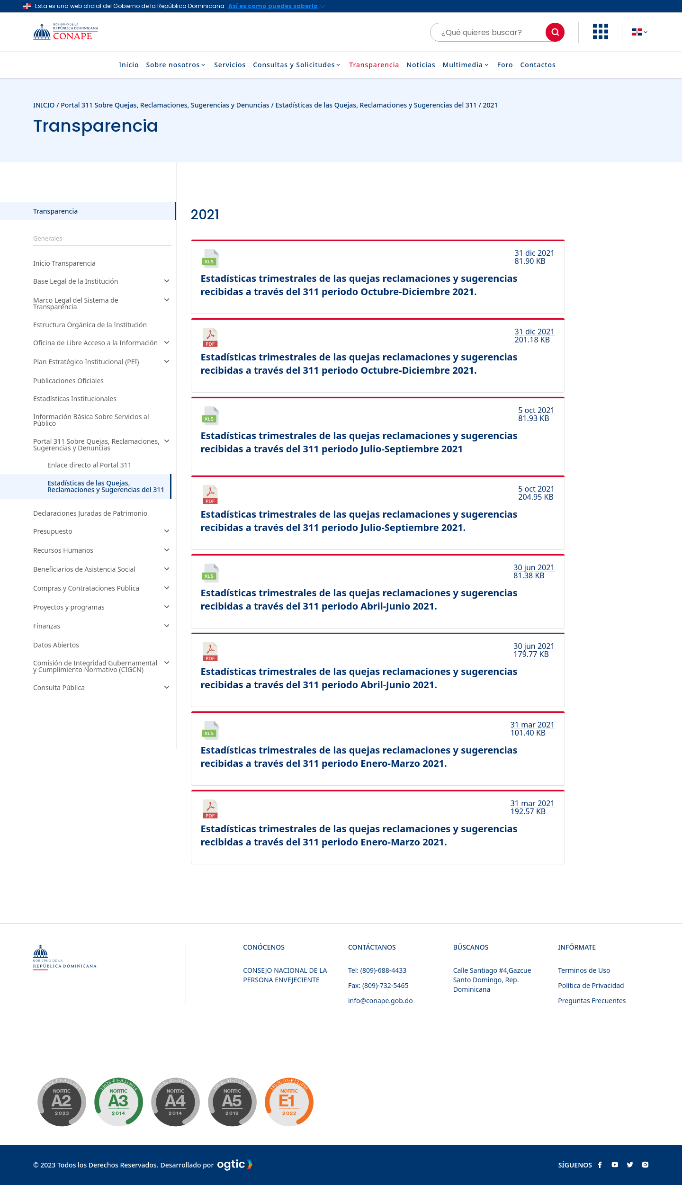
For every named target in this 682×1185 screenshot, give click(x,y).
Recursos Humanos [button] (102, 551)
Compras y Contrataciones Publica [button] (102, 588)
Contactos (538, 65)
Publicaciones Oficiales (68, 380)
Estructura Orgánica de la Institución (90, 325)
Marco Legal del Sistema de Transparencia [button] (102, 303)
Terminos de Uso (584, 970)
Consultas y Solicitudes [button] (297, 65)
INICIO (44, 104)
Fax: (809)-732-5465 (378, 985)
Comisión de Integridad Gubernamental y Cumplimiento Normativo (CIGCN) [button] (102, 666)
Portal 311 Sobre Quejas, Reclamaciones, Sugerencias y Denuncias (166, 104)
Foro (505, 65)
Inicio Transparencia (64, 263)
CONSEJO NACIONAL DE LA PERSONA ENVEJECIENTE (285, 975)
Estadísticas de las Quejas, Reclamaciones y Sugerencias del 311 (375, 104)
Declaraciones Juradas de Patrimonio (90, 513)
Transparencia (374, 65)
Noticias (420, 65)
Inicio (129, 65)
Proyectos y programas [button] (102, 607)
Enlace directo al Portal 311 (89, 465)
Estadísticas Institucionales (75, 398)
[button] (600, 36)
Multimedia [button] (466, 65)
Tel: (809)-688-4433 (377, 970)
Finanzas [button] (102, 626)
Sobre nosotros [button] (176, 65)
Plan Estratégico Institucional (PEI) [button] (102, 362)
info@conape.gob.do (380, 1000)
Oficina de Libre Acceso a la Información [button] (102, 343)
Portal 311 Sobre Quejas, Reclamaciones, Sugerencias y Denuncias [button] (102, 444)
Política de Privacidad (591, 985)
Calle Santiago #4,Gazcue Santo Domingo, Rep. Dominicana (492, 980)
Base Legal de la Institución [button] (102, 282)
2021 (490, 104)
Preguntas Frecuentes (592, 1000)
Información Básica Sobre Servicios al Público (91, 420)
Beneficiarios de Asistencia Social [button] (102, 570)
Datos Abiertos (56, 645)
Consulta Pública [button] (102, 688)
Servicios (230, 65)
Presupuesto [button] (102, 532)
